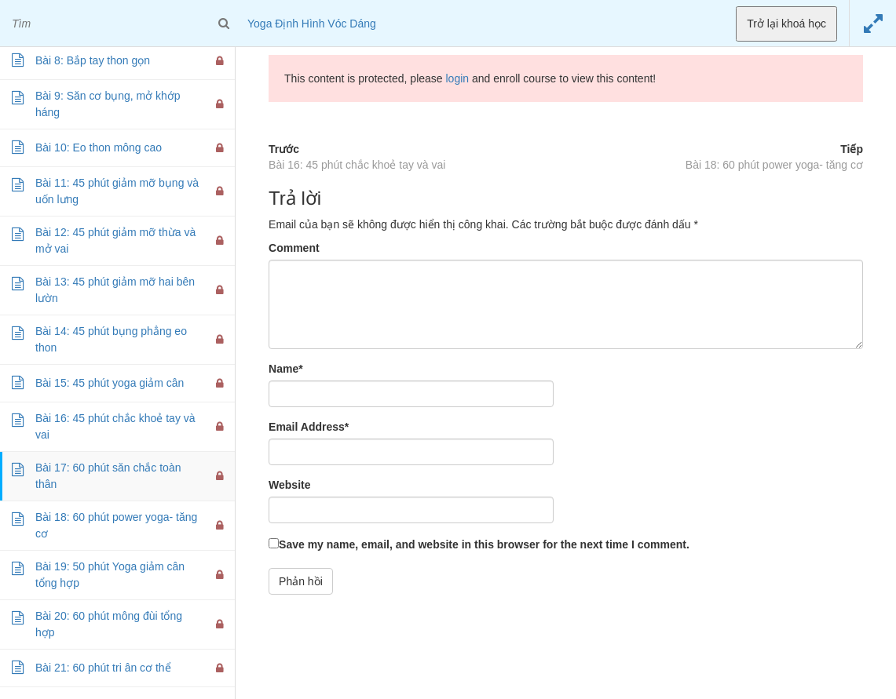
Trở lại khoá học (786, 23)
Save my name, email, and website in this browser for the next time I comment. (484, 544)
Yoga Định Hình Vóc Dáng (311, 23)
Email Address (309, 426)
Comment (294, 248)
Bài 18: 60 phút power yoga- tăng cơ (774, 164)
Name (286, 368)
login (458, 78)
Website (289, 485)
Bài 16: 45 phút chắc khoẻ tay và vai (357, 164)
